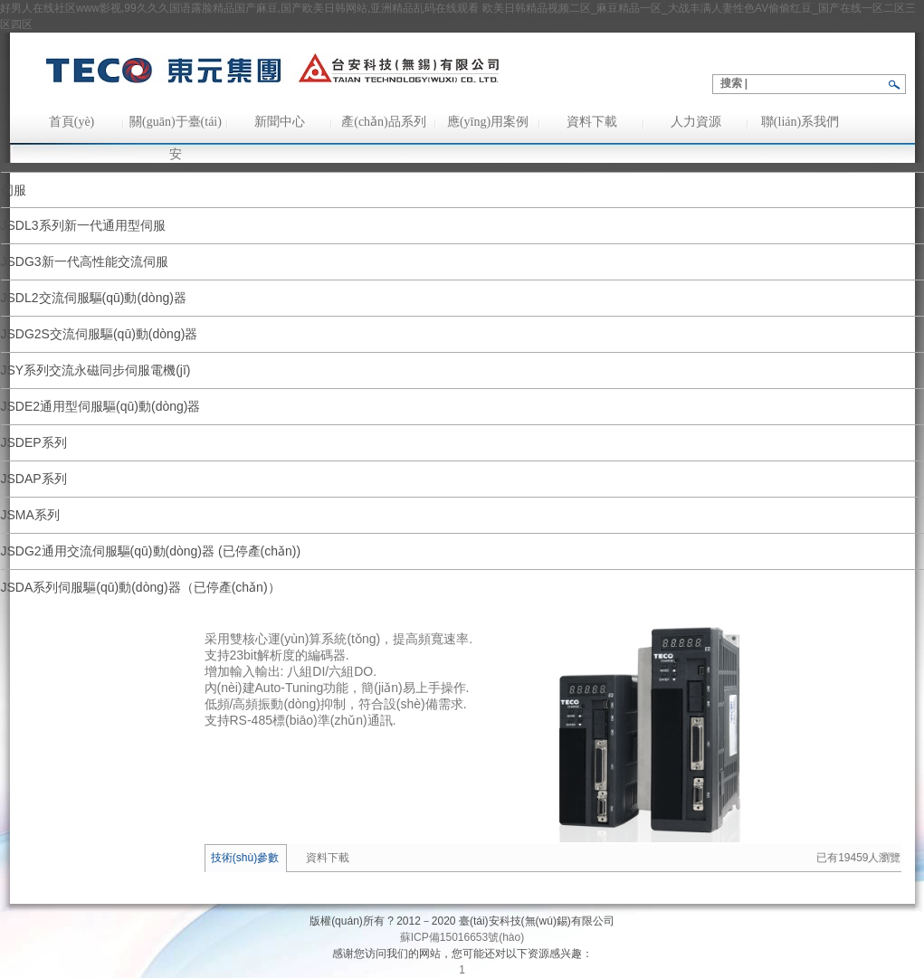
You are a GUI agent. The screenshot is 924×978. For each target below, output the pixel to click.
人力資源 (696, 121)
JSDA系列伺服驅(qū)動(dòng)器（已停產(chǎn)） (141, 587)
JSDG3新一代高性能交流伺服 (84, 261)
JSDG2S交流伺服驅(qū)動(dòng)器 (99, 334)
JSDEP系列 (34, 442)
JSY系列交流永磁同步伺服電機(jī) (96, 370)
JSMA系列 (30, 515)
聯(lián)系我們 (800, 121)
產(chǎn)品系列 (383, 121)
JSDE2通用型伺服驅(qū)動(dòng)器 (101, 406)
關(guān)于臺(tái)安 (175, 126)
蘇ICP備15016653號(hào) (462, 937)
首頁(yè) (72, 121)
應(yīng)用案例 (488, 121)
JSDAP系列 (34, 478)
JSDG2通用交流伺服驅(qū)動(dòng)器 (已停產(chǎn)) (151, 551)
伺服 (13, 190)
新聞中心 (279, 121)
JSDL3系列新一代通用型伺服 (83, 225)
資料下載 (592, 121)
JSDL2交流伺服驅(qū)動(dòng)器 (93, 297)
